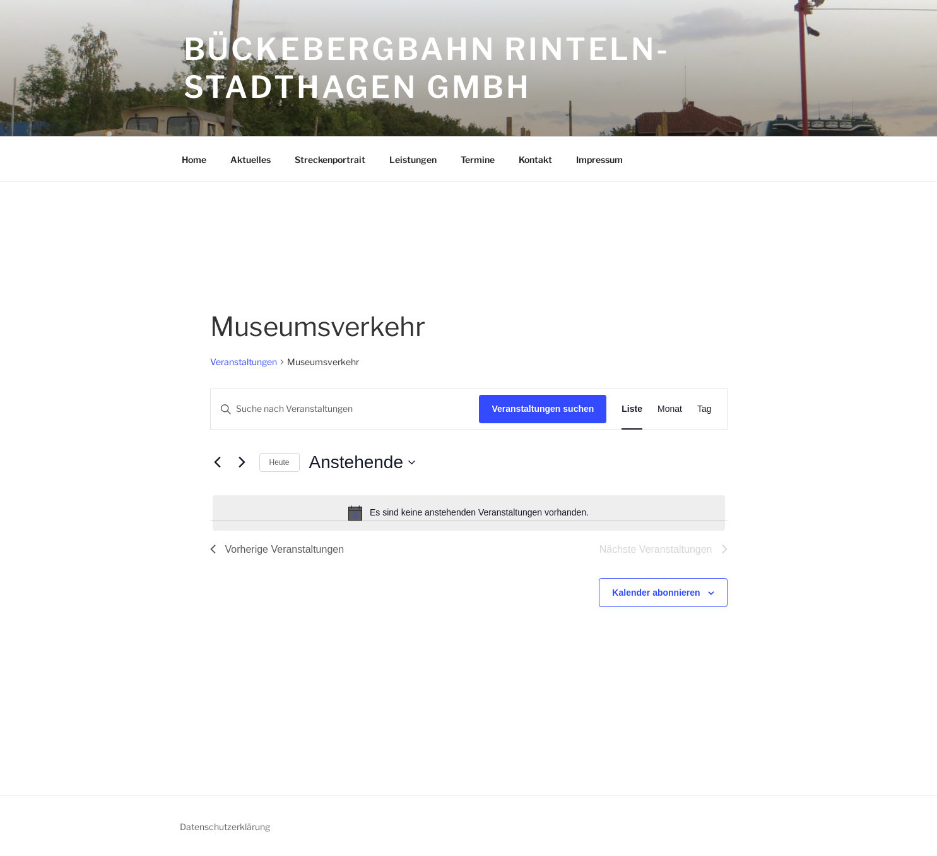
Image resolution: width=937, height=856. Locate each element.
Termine (478, 159)
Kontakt (535, 159)
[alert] (469, 513)
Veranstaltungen (243, 361)
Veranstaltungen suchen (543, 409)
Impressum (599, 159)
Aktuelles (250, 159)
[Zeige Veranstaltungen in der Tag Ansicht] (704, 409)
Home (194, 159)
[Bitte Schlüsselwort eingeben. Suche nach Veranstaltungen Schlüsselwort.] (345, 409)
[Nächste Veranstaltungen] (242, 462)
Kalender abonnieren (656, 593)
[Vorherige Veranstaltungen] (217, 462)
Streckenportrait (330, 159)
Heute (279, 462)
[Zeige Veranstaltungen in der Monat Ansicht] (669, 409)
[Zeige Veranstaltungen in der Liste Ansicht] (632, 409)
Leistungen (413, 159)
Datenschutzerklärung (225, 826)
